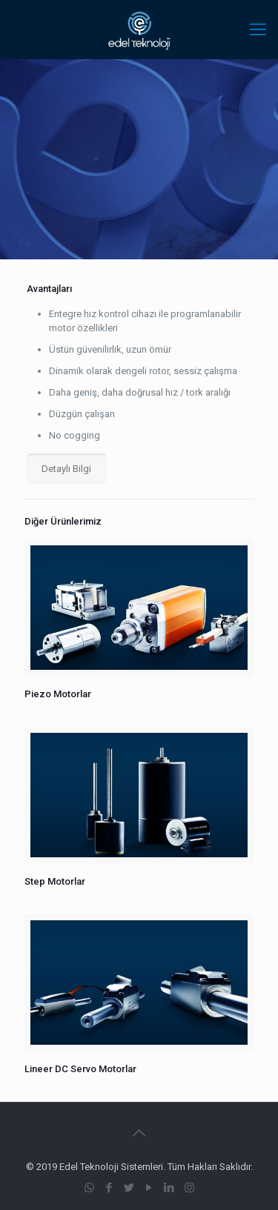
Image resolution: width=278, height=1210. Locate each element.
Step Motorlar (54, 881)
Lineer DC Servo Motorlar (80, 1068)
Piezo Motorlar (57, 693)
